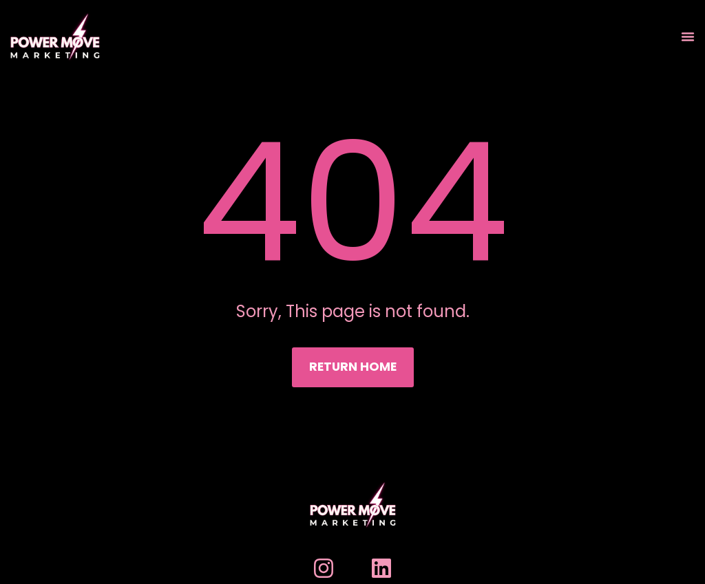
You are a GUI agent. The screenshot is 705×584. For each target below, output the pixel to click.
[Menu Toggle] (688, 36)
